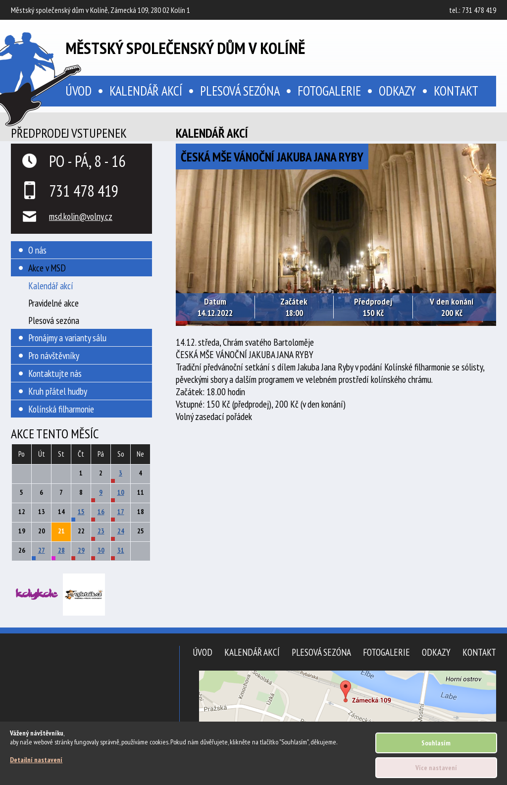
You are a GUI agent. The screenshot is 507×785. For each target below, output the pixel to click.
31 (120, 550)
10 (120, 492)
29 (81, 550)
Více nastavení (436, 767)
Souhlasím (436, 742)
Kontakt (456, 90)
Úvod (202, 652)
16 (101, 511)
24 (120, 530)
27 (41, 550)
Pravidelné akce (53, 303)
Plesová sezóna (240, 90)
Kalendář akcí (145, 90)
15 (81, 511)
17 (120, 511)
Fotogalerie (329, 90)
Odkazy (397, 90)
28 (61, 550)
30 (101, 550)
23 (101, 530)
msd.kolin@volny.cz (80, 216)
